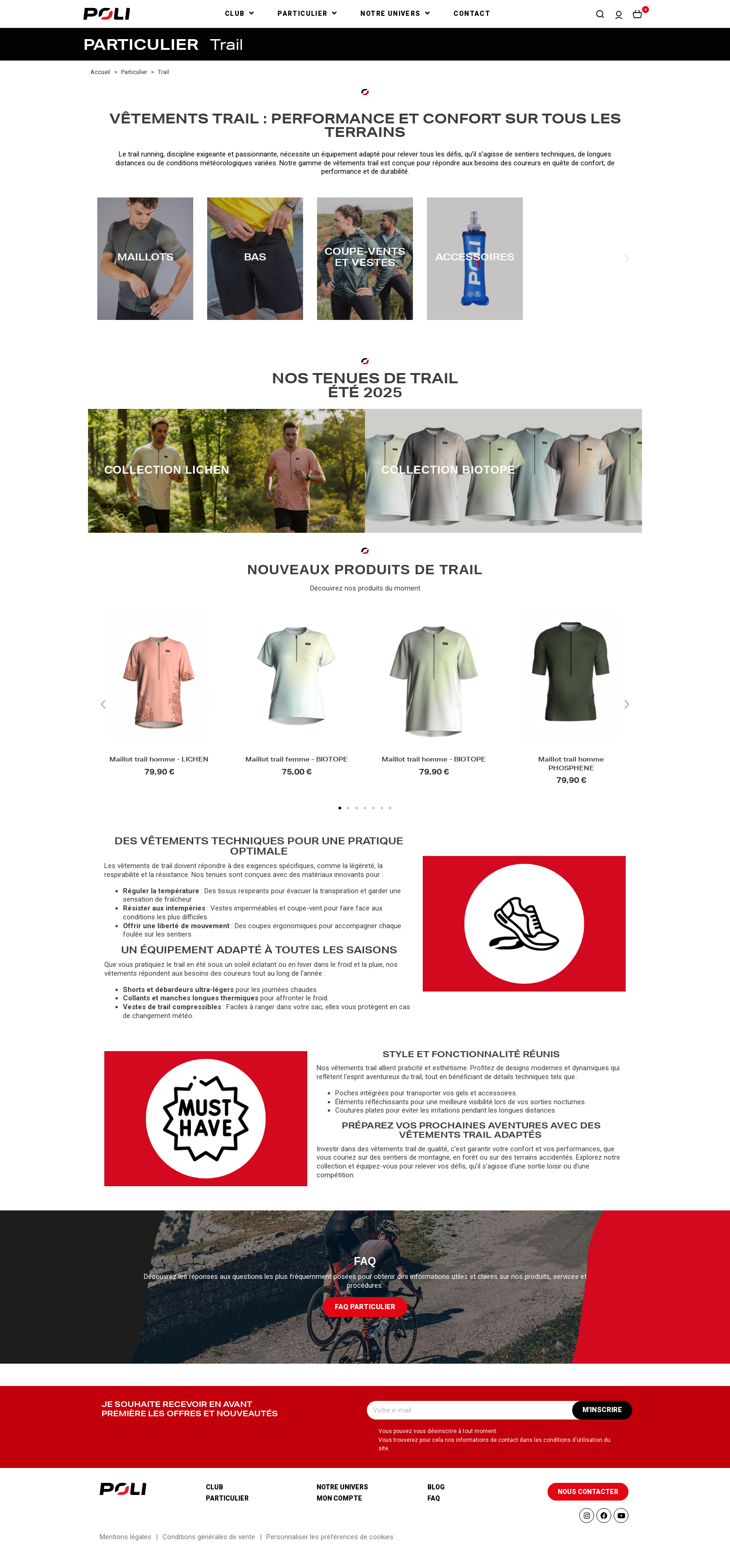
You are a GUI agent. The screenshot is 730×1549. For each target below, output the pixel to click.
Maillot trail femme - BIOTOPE (296, 760)
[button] (600, 14)
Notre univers (342, 1487)
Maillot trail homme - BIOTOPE (434, 760)
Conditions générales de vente (208, 1537)
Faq (433, 1498)
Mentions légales (125, 1537)
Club (214, 1487)
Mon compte (339, 1498)
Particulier (227, 1498)
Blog (436, 1487)
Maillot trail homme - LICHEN (159, 760)
